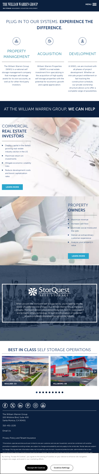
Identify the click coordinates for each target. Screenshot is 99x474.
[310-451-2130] (3, 21)
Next (95, 371)
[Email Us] (3, 28)
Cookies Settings (62, 468)
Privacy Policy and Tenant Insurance (19, 438)
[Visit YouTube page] (43, 405)
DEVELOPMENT (82, 54)
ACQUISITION (50, 54)
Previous (4, 371)
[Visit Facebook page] (5, 405)
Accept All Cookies (36, 468)
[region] (49, 463)
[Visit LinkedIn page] (20, 405)
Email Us (7, 430)
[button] (12, 187)
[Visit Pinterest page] (27, 405)
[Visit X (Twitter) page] (12, 405)
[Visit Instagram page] (35, 405)
